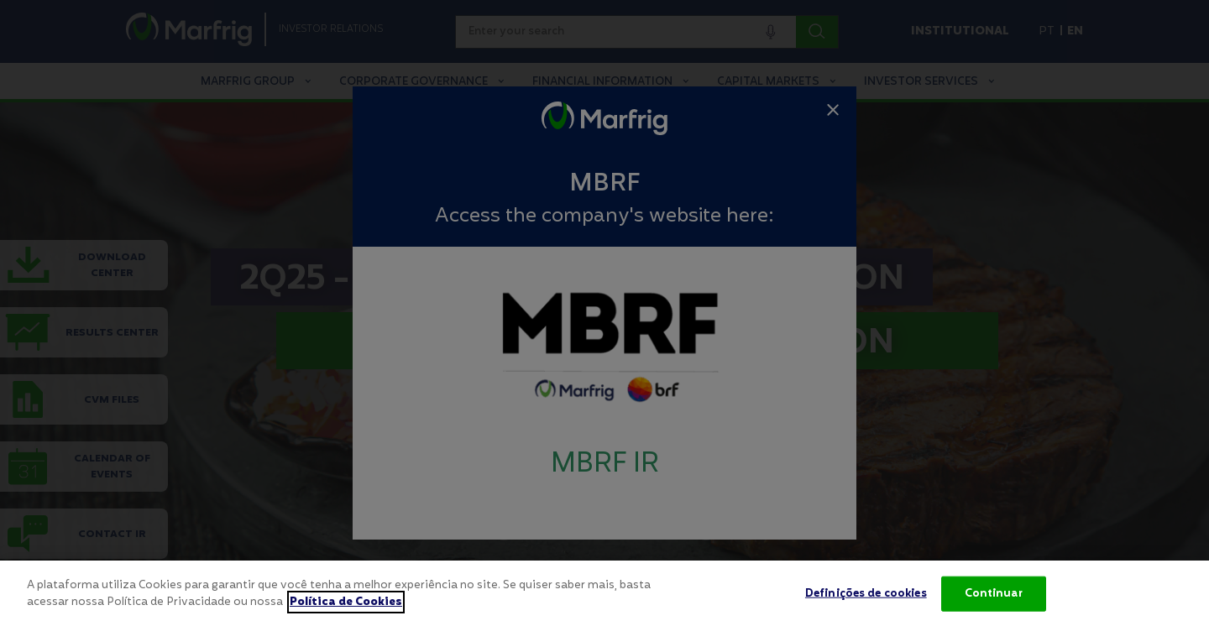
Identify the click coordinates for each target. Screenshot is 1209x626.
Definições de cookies (866, 602)
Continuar (994, 602)
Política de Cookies (346, 610)
